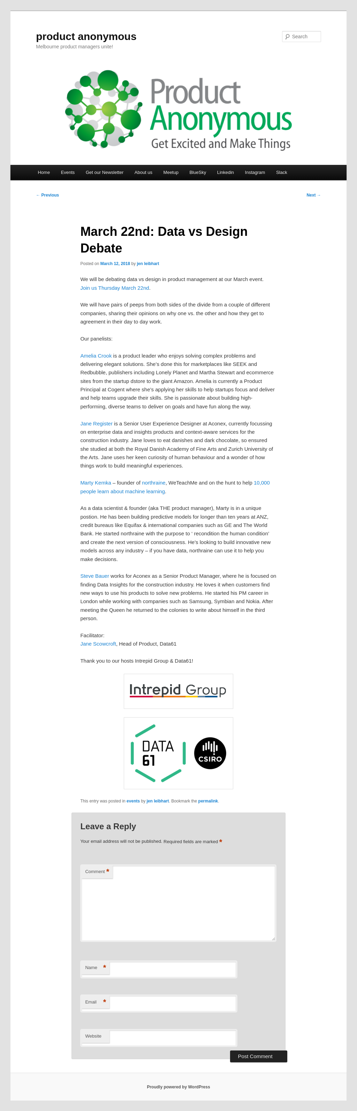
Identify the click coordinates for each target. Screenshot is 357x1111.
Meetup (171, 172)
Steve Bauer (94, 576)
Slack (281, 172)
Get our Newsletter (104, 172)
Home (44, 172)
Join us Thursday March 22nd (114, 288)
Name (95, 968)
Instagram (255, 172)
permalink (208, 801)
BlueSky (197, 172)
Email (95, 1002)
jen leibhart (148, 263)
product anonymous (86, 36)
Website (93, 1036)
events (133, 801)
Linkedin (225, 172)
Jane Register (96, 423)
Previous (47, 195)
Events (68, 172)
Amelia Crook (96, 356)
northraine (154, 483)
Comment (97, 872)
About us (143, 172)
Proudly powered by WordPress (178, 1087)
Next (313, 195)
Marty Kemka (95, 483)
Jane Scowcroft (98, 644)
